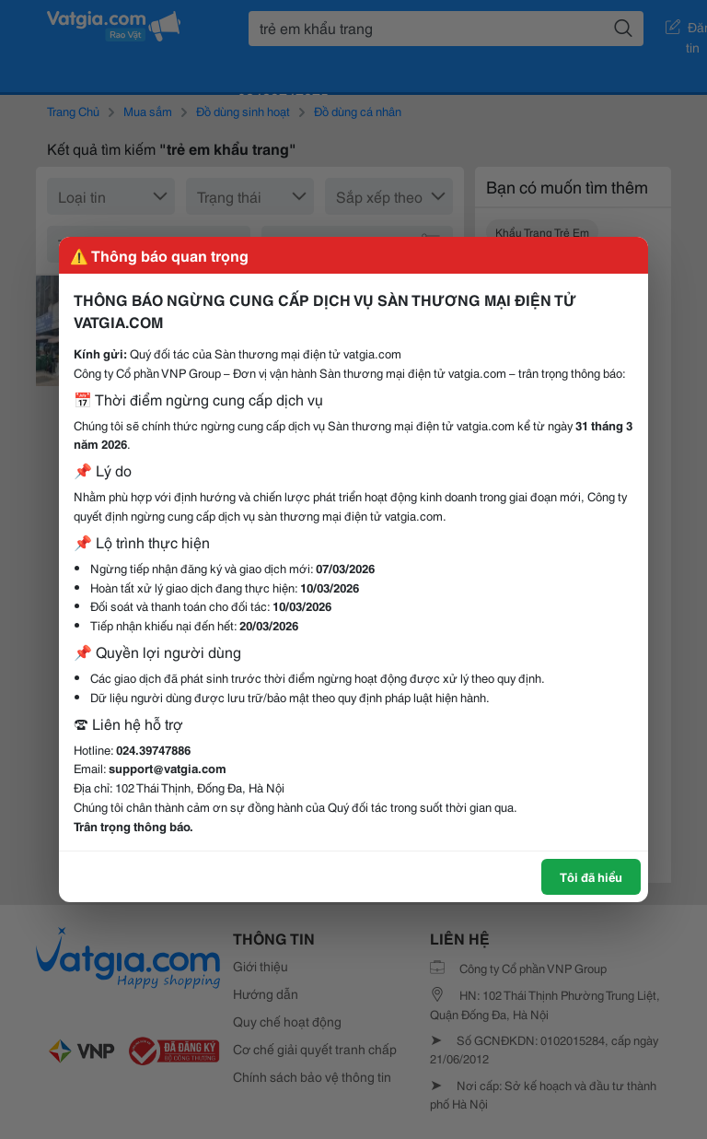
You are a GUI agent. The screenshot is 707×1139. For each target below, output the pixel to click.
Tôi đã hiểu (591, 876)
